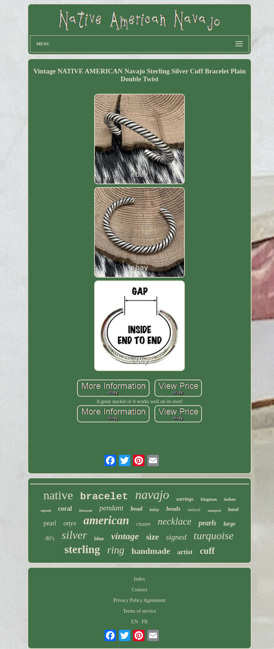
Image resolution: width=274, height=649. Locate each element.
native (58, 495)
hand (233, 509)
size (152, 536)
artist (185, 552)
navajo (152, 495)
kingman (209, 499)
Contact (139, 589)
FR (145, 621)
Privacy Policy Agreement (139, 600)
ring (115, 550)
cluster (143, 524)
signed (176, 536)
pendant (112, 508)
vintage (125, 536)
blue (99, 538)
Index (139, 579)
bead (136, 508)
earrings (184, 499)
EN (134, 621)
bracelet (104, 496)
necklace (174, 521)
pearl (50, 523)
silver (74, 535)
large (229, 524)
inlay (154, 509)
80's (50, 538)
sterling (82, 549)
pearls (207, 523)
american (106, 520)
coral (65, 508)
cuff (207, 551)
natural (194, 509)
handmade (151, 551)
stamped (214, 510)
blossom (85, 510)
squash (45, 510)
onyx (70, 523)
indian (230, 499)
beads (173, 508)
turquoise (214, 535)
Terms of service (139, 611)
